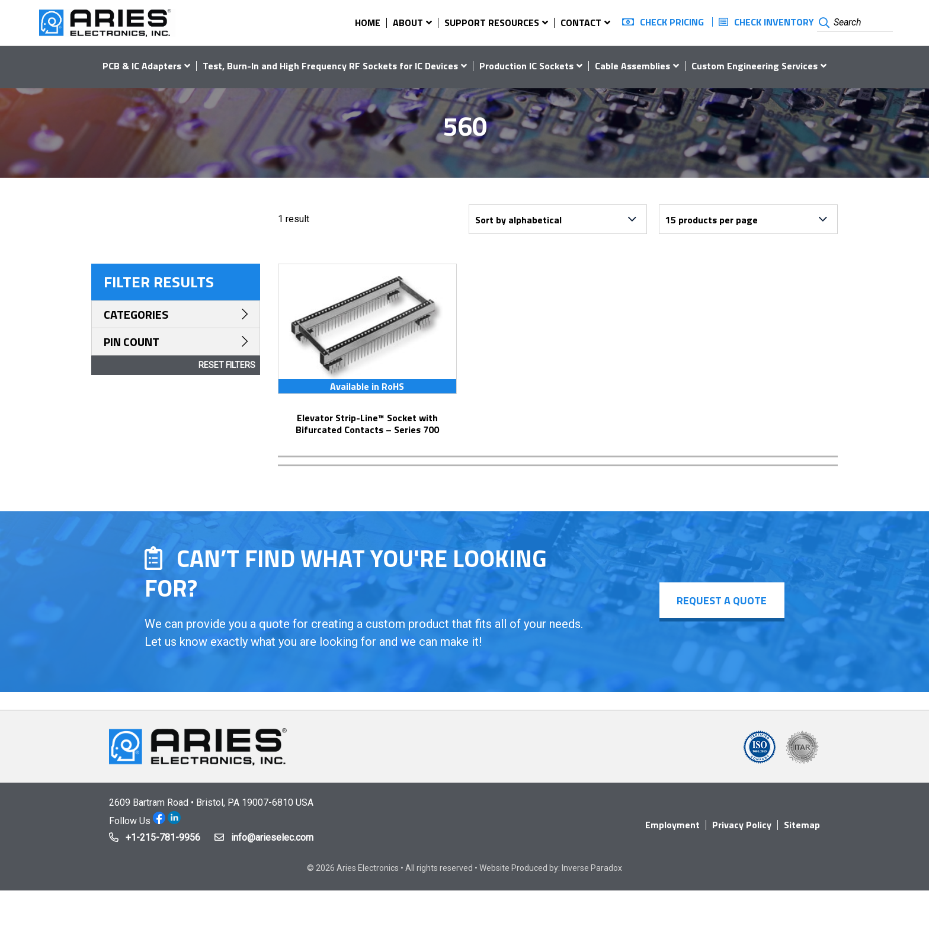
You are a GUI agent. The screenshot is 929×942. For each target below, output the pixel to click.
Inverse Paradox (592, 868)
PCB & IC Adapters (141, 66)
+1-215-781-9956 (163, 837)
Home (367, 22)
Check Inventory (774, 22)
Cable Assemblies (632, 66)
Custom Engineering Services (754, 66)
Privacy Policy (741, 825)
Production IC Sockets (526, 66)
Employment (672, 825)
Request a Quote (722, 600)
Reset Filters (226, 365)
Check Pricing (672, 22)
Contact (580, 22)
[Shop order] (558, 219)
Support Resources (491, 22)
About (408, 22)
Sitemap (802, 825)
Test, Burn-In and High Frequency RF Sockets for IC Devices (330, 66)
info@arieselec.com (272, 837)
